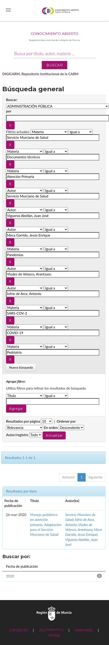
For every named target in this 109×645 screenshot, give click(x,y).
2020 (10, 576)
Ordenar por (66, 421)
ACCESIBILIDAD (51, 630)
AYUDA (54, 635)
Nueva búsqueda (21, 367)
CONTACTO (18, 630)
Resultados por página (23, 421)
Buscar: (11, 100)
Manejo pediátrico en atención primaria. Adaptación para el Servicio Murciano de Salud (45, 525)
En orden (51, 427)
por (8, 111)
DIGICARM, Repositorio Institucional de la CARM (40, 74)
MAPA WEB (84, 630)
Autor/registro (17, 435)
